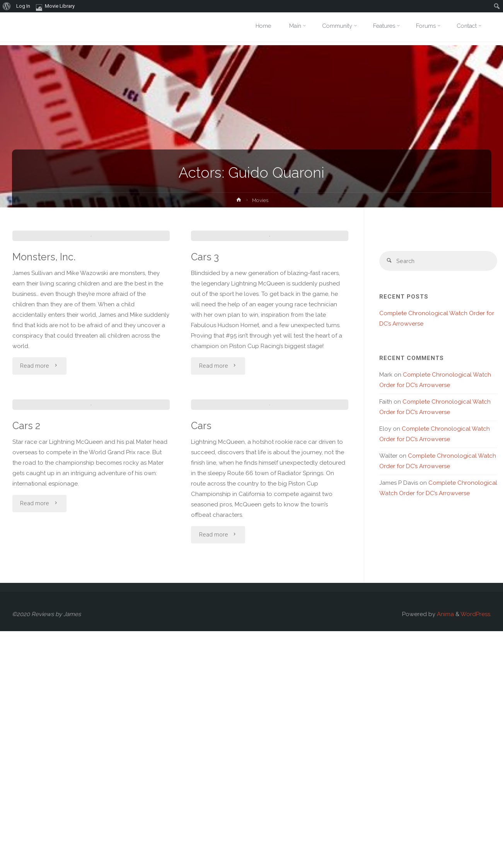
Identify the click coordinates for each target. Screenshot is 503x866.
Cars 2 (26, 661)
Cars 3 (205, 374)
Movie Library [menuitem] (55, 6)
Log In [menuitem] (23, 6)
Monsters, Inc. (45, 374)
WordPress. (475, 849)
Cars (201, 661)
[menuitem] (7, 6)
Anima (444, 849)
